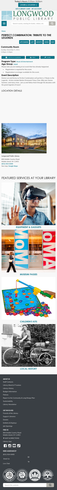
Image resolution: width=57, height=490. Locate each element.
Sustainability (8, 401)
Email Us (6, 459)
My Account (37, 9)
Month (39, 42)
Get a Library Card (22, 9)
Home (4, 31)
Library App (7, 441)
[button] (28, 1)
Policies (5, 395)
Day (52, 42)
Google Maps (13, 166)
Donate (5, 420)
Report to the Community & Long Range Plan (19, 398)
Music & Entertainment (24, 62)
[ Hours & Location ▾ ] (28, 5)
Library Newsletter (9, 404)
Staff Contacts (8, 382)
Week (46, 42)
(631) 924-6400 (7, 164)
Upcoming (24, 42)
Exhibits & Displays (10, 423)
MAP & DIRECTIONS (12, 438)
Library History (8, 388)
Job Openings (7, 426)
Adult (16, 64)
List (32, 42)
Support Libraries (9, 416)
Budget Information (10, 391)
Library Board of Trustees (12, 385)
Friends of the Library (10, 413)
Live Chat (6, 463)
